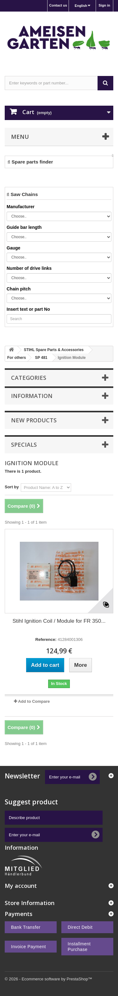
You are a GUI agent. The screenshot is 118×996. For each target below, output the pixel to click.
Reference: (45, 639)
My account (21, 885)
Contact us (58, 5)
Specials (24, 444)
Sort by (12, 487)
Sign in (104, 5)
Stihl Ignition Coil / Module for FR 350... (59, 621)
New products (34, 420)
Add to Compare (34, 701)
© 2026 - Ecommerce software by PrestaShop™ (48, 979)
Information (32, 396)
